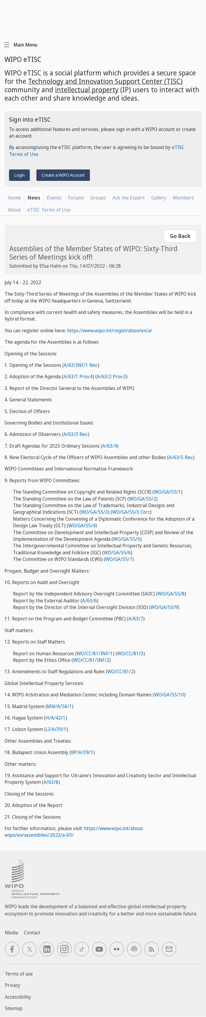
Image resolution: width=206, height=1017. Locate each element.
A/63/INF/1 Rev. (81, 365)
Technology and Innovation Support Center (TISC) (105, 81)
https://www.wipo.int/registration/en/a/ (109, 330)
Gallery (158, 197)
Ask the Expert (128, 197)
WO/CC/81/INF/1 (95, 653)
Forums (76, 197)
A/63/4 (109, 446)
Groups (98, 197)
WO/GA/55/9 (164, 607)
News (34, 197)
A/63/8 (51, 782)
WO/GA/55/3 (94, 512)
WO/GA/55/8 (171, 593)
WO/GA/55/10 (169, 694)
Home (14, 197)
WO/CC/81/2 (120, 671)
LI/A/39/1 (56, 729)
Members (183, 197)
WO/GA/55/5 (126, 539)
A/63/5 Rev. (181, 457)
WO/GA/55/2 (142, 498)
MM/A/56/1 (59, 706)
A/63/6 (89, 600)
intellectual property (86, 89)
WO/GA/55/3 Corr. (131, 512)
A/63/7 (135, 618)
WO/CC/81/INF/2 (91, 660)
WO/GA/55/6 (117, 552)
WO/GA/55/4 (81, 525)
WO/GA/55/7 (118, 559)
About (14, 209)
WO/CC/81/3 (130, 653)
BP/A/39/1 (82, 752)
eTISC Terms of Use (48, 209)
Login (19, 175)
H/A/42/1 (55, 717)
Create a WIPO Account (63, 175)
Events (54, 197)
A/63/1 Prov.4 (78, 376)
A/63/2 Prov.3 (111, 376)
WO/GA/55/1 (167, 492)
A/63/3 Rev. (75, 434)
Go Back (180, 235)
